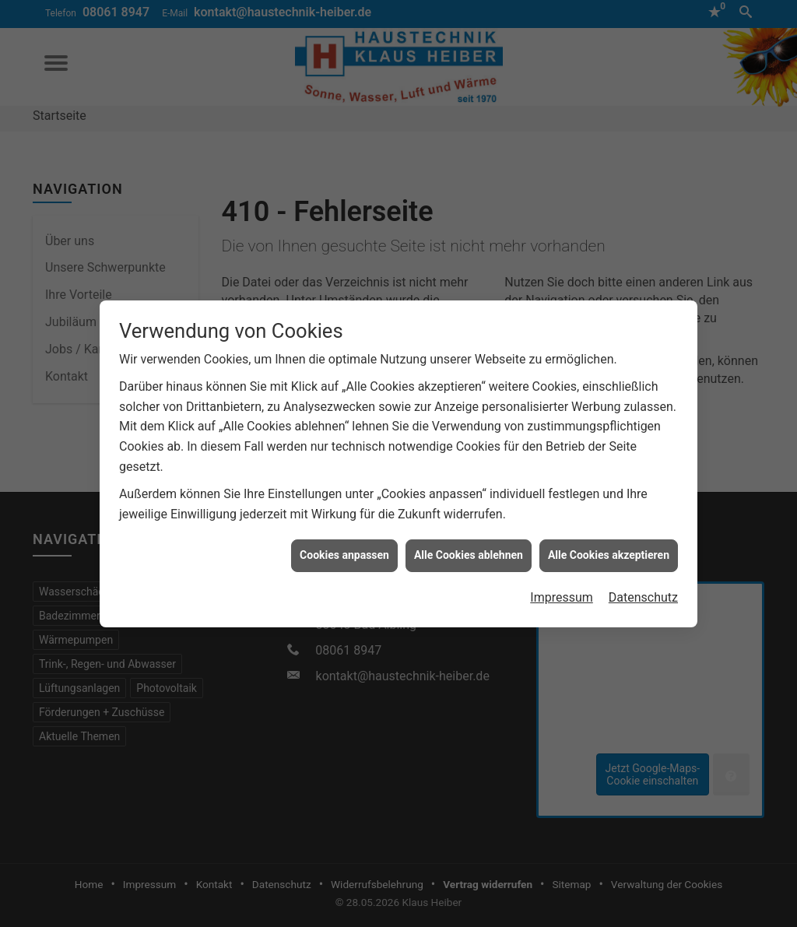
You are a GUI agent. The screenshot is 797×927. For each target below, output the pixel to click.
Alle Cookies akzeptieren (608, 550)
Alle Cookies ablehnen (468, 550)
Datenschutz (643, 592)
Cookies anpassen (344, 550)
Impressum (561, 592)
